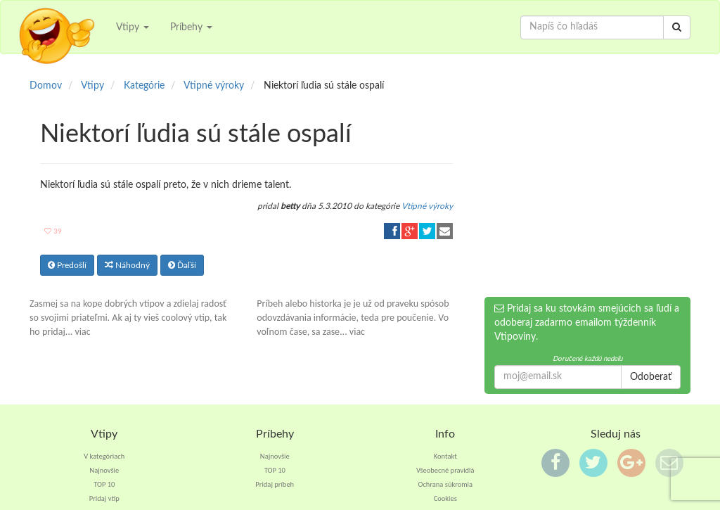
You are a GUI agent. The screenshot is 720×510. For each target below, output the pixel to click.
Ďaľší (182, 265)
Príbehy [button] (191, 27)
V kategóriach (104, 456)
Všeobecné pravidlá (445, 470)
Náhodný (127, 265)
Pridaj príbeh (274, 484)
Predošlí (67, 265)
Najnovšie (104, 470)
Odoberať (650, 377)
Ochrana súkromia (445, 484)
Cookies (445, 498)
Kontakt (445, 456)
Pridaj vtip (104, 498)
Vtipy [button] (132, 27)
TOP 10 (104, 484)
